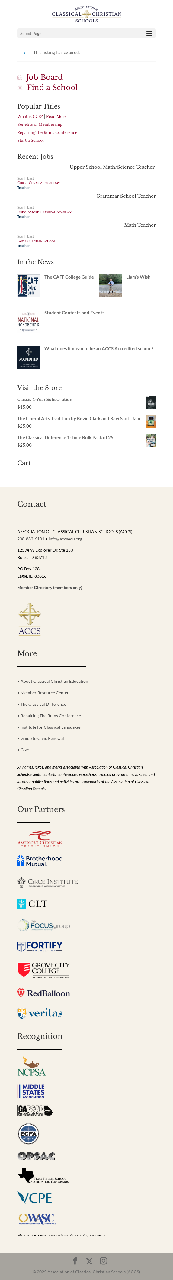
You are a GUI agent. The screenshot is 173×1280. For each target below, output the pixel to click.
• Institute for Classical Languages (49, 727)
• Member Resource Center (43, 692)
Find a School (47, 87)
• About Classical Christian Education (52, 681)
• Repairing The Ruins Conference (49, 715)
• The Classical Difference (41, 704)
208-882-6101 (30, 538)
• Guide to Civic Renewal (40, 738)
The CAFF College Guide (69, 277)
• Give (23, 749)
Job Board (40, 77)
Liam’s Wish (138, 277)
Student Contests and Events (74, 312)
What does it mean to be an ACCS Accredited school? (98, 348)
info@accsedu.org (65, 538)
